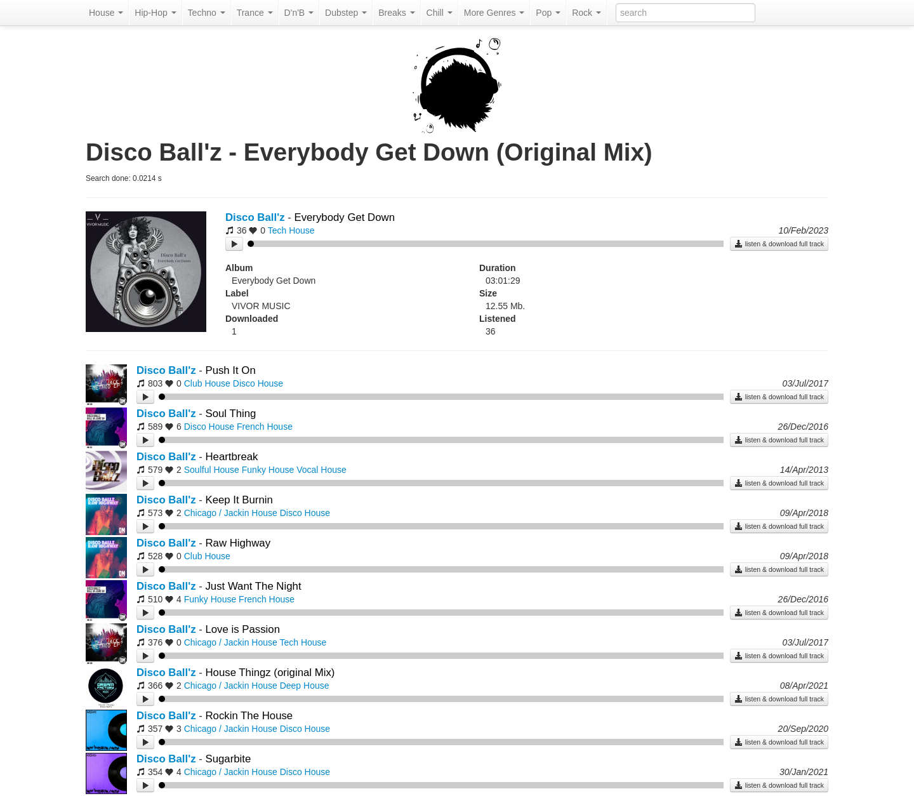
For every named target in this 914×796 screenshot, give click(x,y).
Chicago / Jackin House (230, 513)
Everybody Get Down (344, 217)
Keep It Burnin (238, 500)
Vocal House (321, 470)
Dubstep (346, 13)
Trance (255, 13)
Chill (440, 13)
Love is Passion (242, 629)
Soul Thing (230, 414)
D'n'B (299, 13)
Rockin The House (249, 716)
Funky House (268, 470)
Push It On (230, 370)
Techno (206, 13)
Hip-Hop (155, 13)
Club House (207, 383)
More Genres (494, 13)
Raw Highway (237, 543)
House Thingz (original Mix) (269, 673)
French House (265, 426)
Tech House (291, 230)
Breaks (396, 13)
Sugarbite (228, 759)
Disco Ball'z (255, 217)
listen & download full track (779, 243)
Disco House (258, 383)
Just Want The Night (253, 586)
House (106, 13)
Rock (586, 13)
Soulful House (211, 470)
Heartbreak (231, 457)
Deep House (304, 685)
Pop (548, 13)
